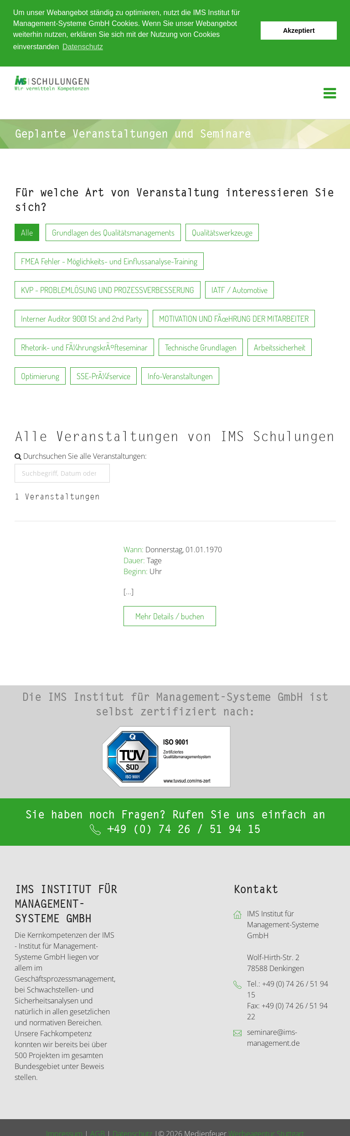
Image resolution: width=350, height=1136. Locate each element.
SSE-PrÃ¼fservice (103, 375)
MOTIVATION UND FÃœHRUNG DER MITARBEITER (234, 318)
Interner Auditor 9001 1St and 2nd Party (81, 318)
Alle (27, 232)
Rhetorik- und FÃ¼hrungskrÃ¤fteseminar (84, 347)
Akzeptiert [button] (299, 30)
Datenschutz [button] (82, 47)
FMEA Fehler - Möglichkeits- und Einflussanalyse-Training (109, 261)
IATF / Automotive (239, 289)
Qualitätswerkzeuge (222, 232)
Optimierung (40, 375)
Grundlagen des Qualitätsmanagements (113, 232)
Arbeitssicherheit (279, 347)
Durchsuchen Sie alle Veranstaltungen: (81, 456)
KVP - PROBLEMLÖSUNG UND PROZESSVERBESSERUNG (107, 289)
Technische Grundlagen (201, 347)
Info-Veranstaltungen (180, 375)
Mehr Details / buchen (169, 616)
